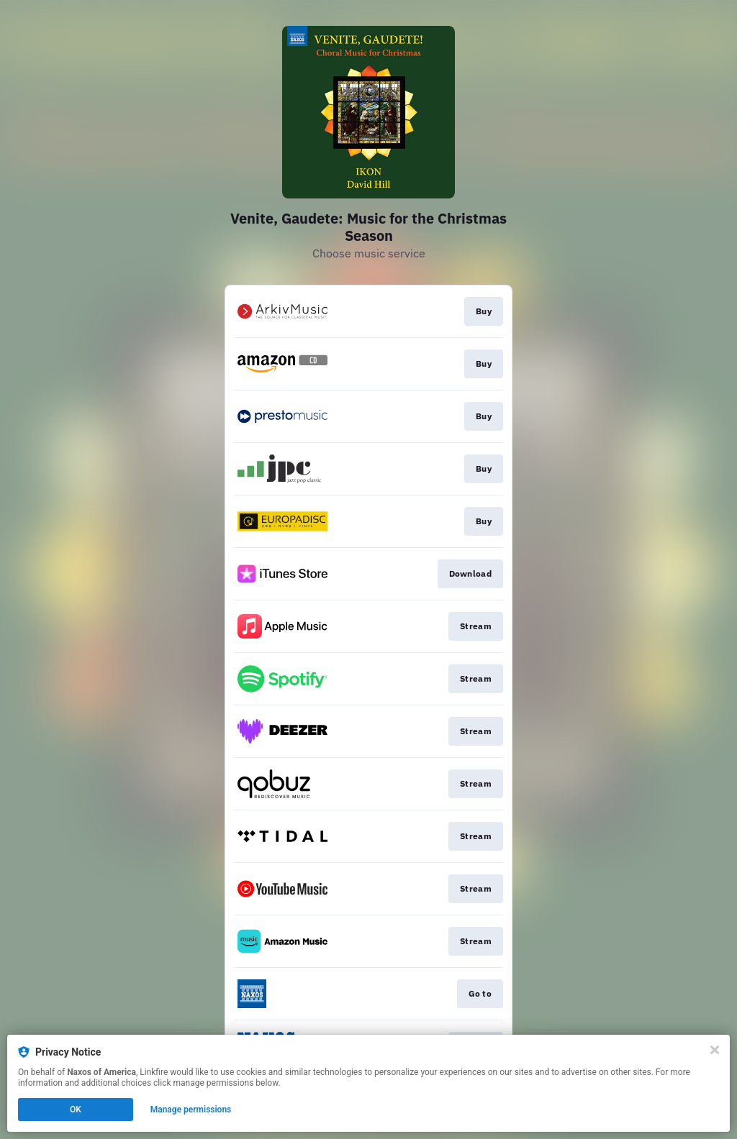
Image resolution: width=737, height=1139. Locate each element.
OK (75, 1109)
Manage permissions (191, 1109)
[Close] (714, 1049)
